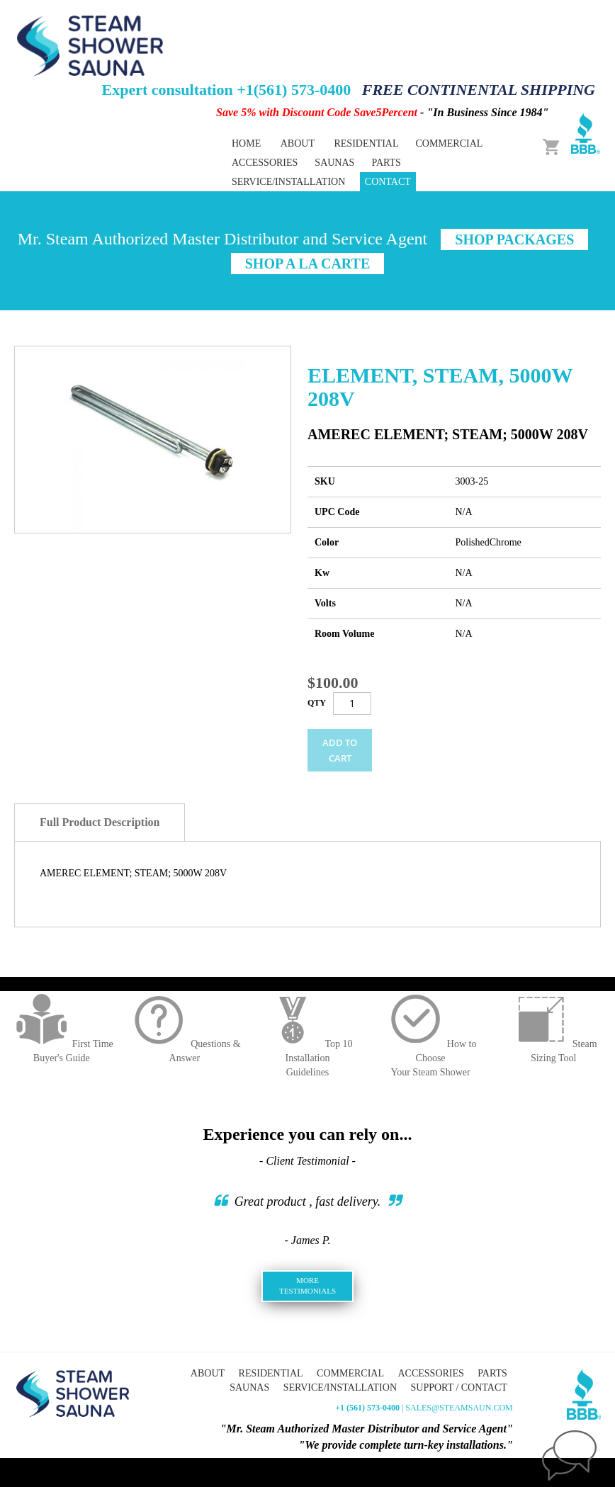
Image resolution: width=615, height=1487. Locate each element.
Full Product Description (99, 822)
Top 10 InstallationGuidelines (307, 1058)
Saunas (249, 1387)
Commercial (350, 1373)
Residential (271, 1373)
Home (246, 143)
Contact (388, 181)
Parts (492, 1373)
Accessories (430, 1373)
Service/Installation (288, 181)
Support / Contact (459, 1387)
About (298, 143)
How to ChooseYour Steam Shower (431, 1058)
